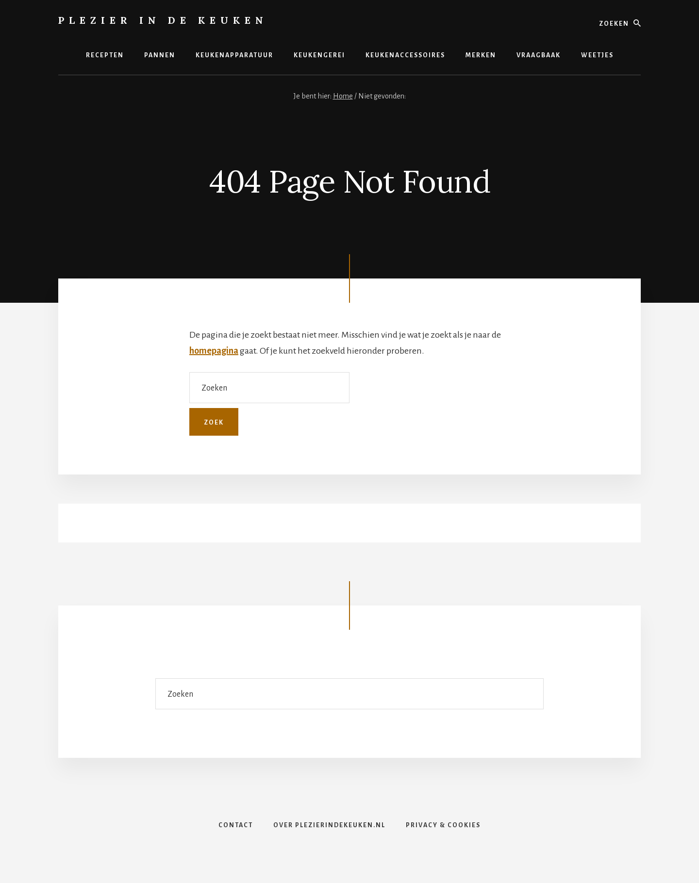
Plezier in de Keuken (163, 20)
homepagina (213, 351)
